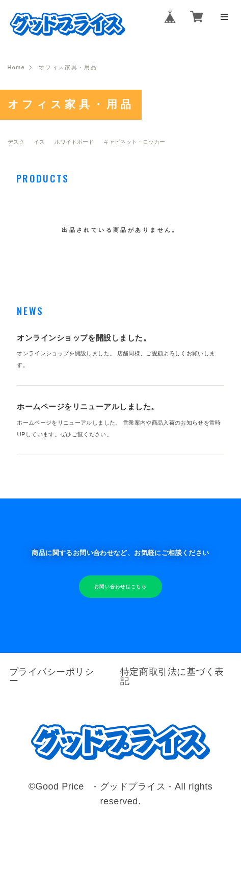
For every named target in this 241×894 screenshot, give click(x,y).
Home (17, 68)
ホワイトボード (74, 143)
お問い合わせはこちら (120, 593)
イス (39, 143)
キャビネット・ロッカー (134, 143)
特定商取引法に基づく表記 (173, 682)
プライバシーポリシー (52, 682)
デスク (16, 143)
